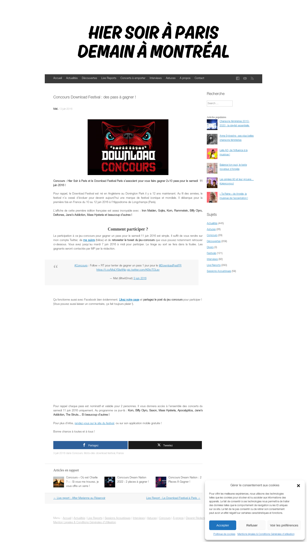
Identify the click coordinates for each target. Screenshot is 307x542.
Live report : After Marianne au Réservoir (79, 498)
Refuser (252, 525)
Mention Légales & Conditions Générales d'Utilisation (84, 522)
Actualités (72, 78)
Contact (199, 78)
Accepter (222, 525)
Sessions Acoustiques (219, 271)
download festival (105, 453)
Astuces (170, 78)
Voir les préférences (284, 525)
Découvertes (89, 78)
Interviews (156, 78)
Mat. (55, 109)
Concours (77, 453)
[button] (298, 486)
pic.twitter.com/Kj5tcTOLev (143, 270)
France (120, 453)
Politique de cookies (224, 534)
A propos (185, 78)
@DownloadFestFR (170, 265)
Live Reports (108, 78)
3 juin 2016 (66, 109)
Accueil (57, 78)
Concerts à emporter (132, 78)
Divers (210, 247)
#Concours (80, 265)
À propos (178, 518)
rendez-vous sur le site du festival (94, 423)
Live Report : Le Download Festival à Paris (173, 498)
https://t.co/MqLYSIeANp (111, 270)
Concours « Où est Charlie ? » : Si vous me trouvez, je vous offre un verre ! (82, 482)
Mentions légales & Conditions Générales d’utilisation (265, 534)
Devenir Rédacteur (197, 518)
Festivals (211, 253)
